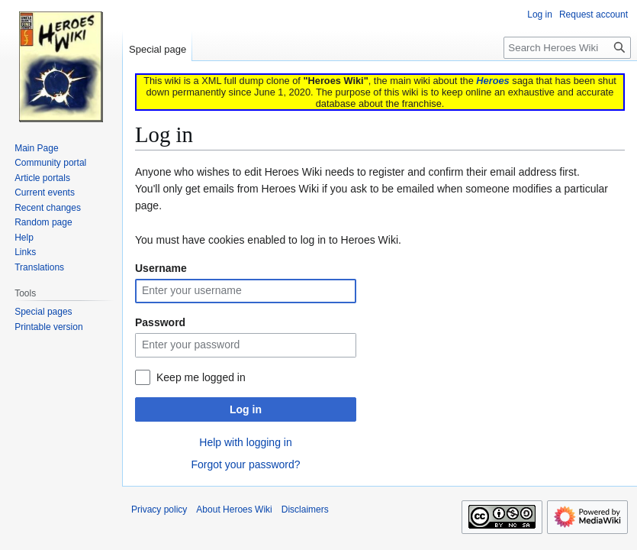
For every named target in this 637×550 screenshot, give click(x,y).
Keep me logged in (201, 377)
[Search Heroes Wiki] (567, 48)
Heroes (492, 80)
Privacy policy (159, 509)
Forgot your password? (245, 464)
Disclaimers (305, 509)
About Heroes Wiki (234, 509)
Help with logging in (245, 442)
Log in (246, 409)
